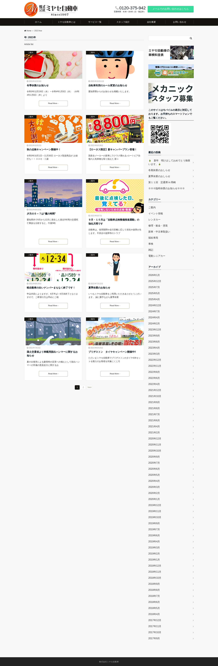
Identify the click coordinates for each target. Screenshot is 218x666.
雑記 (150, 250)
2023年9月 (154, 335)
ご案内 (30, 52)
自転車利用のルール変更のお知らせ (107, 85)
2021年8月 (154, 408)
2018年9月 (154, 584)
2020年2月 (154, 493)
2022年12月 (154, 360)
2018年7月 (154, 596)
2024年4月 (154, 317)
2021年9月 (154, 402)
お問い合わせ (179, 22)
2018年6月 (154, 602)
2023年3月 (154, 354)
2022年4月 (154, 384)
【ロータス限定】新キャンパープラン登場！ (112, 149)
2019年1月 (154, 559)
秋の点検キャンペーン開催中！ (44, 149)
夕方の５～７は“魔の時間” (41, 213)
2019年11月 (154, 511)
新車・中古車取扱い (159, 231)
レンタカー (154, 219)
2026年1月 (154, 275)
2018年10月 (154, 578)
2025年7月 (154, 287)
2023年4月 (154, 347)
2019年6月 (154, 535)
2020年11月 (154, 444)
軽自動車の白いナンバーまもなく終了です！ (51, 287)
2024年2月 (154, 323)
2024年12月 (154, 305)
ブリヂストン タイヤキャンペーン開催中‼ (112, 352)
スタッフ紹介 (123, 22)
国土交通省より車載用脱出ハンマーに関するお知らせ (52, 354)
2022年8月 (154, 372)
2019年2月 (154, 553)
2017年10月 (154, 632)
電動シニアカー (156, 256)
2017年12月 (154, 620)
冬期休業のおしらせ (159, 170)
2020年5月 (154, 475)
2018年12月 (154, 565)
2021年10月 (154, 396)
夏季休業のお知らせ (99, 287)
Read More (53, 103)
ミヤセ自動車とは (66, 22)
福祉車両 (153, 237)
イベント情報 (155, 213)
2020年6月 (154, 469)
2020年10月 (154, 450)
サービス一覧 (94, 22)
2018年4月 (154, 614)
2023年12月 (154, 329)
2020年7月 (154, 463)
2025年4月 (154, 299)
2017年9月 (154, 638)
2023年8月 (154, 341)
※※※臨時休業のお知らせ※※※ (166, 188)
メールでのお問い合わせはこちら (170, 9)
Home (27, 31)
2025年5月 (154, 293)
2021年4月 (154, 426)
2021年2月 (154, 432)
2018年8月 (154, 590)
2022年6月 (154, 378)
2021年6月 (154, 420)
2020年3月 (154, 487)
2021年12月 (154, 390)
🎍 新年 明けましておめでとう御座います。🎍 (169, 162)
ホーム (38, 22)
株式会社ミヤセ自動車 (109, 662)
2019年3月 (154, 547)
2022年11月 (154, 366)
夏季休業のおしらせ (159, 176)
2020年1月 (154, 499)
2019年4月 (154, 541)
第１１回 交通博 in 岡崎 (162, 182)
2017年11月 (154, 626)
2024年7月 (154, 311)
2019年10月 (154, 517)
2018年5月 (154, 608)
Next (89, 387)
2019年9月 (154, 523)
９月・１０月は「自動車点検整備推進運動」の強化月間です (113, 221)
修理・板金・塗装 (158, 225)
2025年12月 (154, 281)
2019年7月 (154, 529)
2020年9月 (154, 456)
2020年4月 (154, 481)
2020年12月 (154, 438)
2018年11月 (154, 571)
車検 (150, 243)
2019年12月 (154, 505)
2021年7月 (154, 414)
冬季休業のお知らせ (38, 85)
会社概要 (151, 22)
